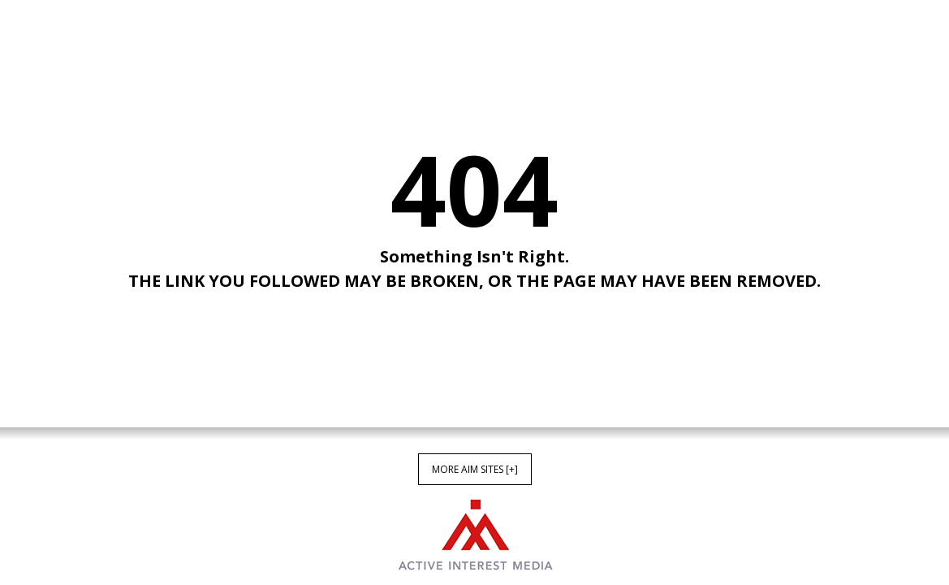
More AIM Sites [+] (475, 469)
